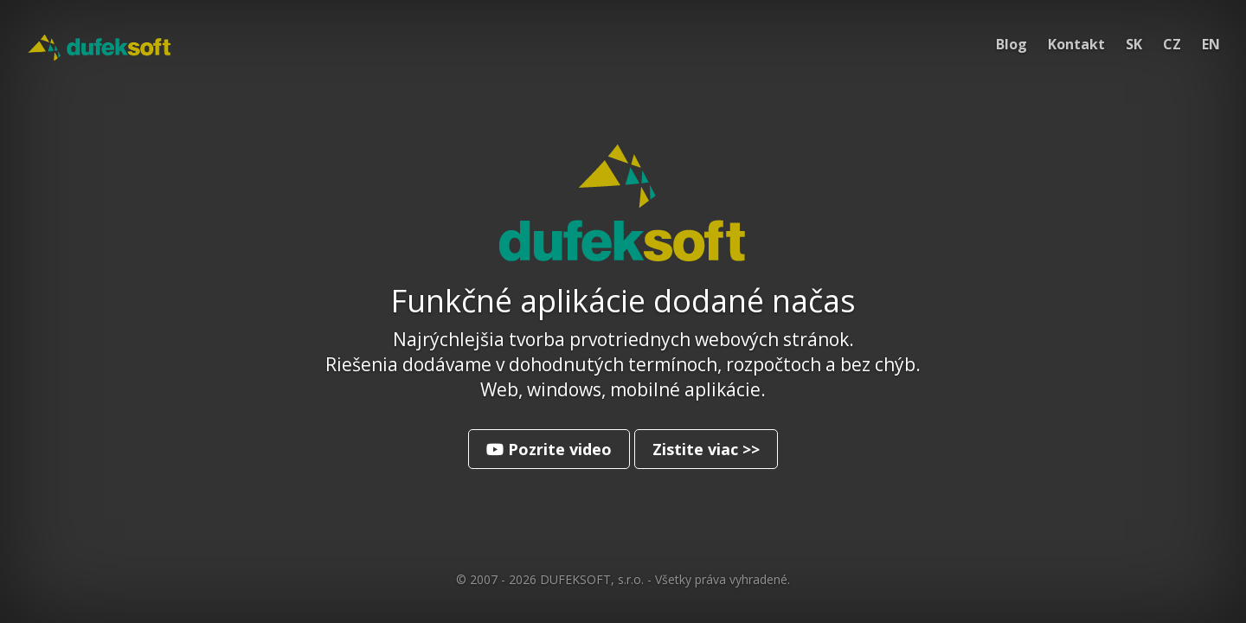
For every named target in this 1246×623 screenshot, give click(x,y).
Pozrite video (549, 449)
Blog (1011, 44)
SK (1134, 44)
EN (1211, 44)
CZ (1172, 44)
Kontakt (1076, 44)
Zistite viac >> (706, 449)
